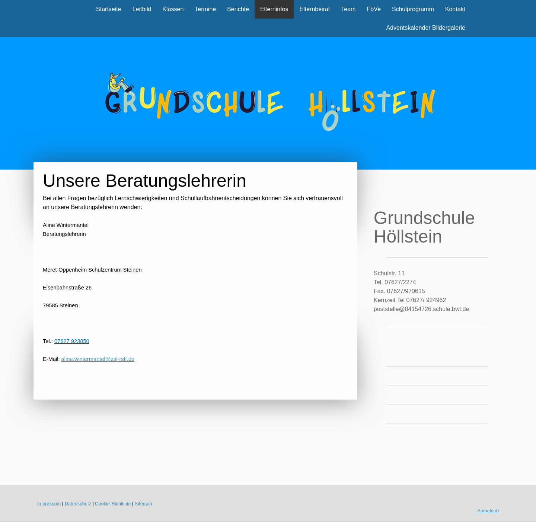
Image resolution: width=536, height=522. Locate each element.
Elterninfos (274, 9)
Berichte (238, 9)
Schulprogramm (413, 9)
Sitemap (143, 503)
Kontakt (455, 9)
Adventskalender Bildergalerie (425, 28)
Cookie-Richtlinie (113, 503)
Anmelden (488, 510)
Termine (205, 9)
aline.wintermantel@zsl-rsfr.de (98, 359)
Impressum (49, 503)
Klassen (173, 9)
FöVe (373, 9)
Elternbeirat (314, 9)
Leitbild (142, 9)
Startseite (108, 9)
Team (348, 9)
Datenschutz (78, 503)
